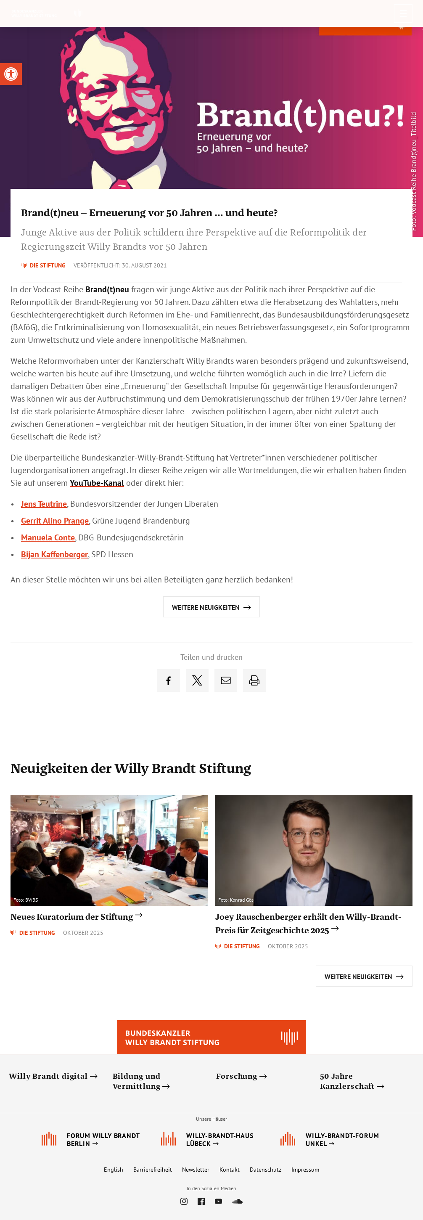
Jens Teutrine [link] (44, 503)
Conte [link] (48, 537)
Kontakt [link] (229, 1169)
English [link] (113, 1169)
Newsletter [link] (195, 1169)
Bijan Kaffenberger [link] (54, 554)
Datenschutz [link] (265, 1169)
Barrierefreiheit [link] (152, 1169)
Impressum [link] (305, 1169)
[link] (11, 74)
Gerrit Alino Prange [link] (55, 520)
